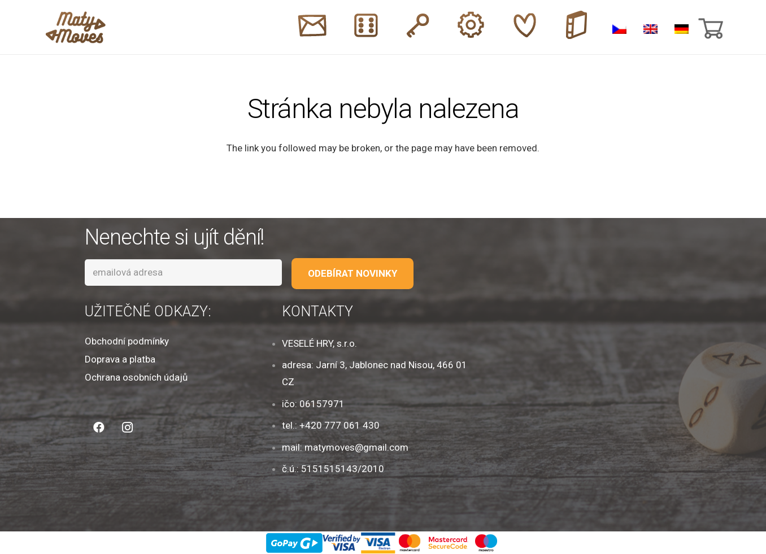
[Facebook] (99, 427)
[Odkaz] (75, 27)
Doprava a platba (120, 359)
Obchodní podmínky (127, 341)
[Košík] (709, 27)
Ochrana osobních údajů (136, 377)
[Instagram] (127, 427)
